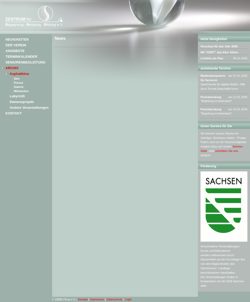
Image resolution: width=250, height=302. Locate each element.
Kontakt (13, 113)
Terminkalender (21, 57)
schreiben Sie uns (226, 150)
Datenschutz (114, 299)
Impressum (97, 299)
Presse (18, 82)
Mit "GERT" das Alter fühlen (220, 52)
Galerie (18, 86)
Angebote (15, 51)
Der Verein (15, 45)
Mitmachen (21, 91)
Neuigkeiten (17, 39)
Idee (17, 78)
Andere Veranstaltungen (29, 108)
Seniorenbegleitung (25, 62)
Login (128, 299)
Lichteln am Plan (212, 58)
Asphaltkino (19, 74)
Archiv (11, 68)
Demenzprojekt (22, 102)
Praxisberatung (211, 97)
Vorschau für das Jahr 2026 (219, 46)
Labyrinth (17, 96)
